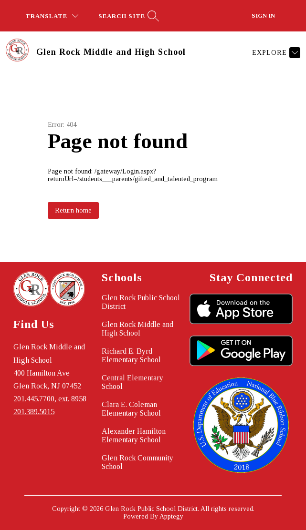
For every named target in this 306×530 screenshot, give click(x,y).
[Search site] (127, 16)
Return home (73, 210)
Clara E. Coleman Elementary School (131, 408)
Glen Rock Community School (137, 462)
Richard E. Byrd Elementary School (131, 355)
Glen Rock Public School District (141, 302)
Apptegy (171, 516)
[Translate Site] (52, 16)
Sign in (263, 15)
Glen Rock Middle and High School (137, 328)
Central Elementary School (132, 382)
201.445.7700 (33, 399)
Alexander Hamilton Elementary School (134, 435)
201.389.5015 (33, 412)
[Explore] (275, 53)
